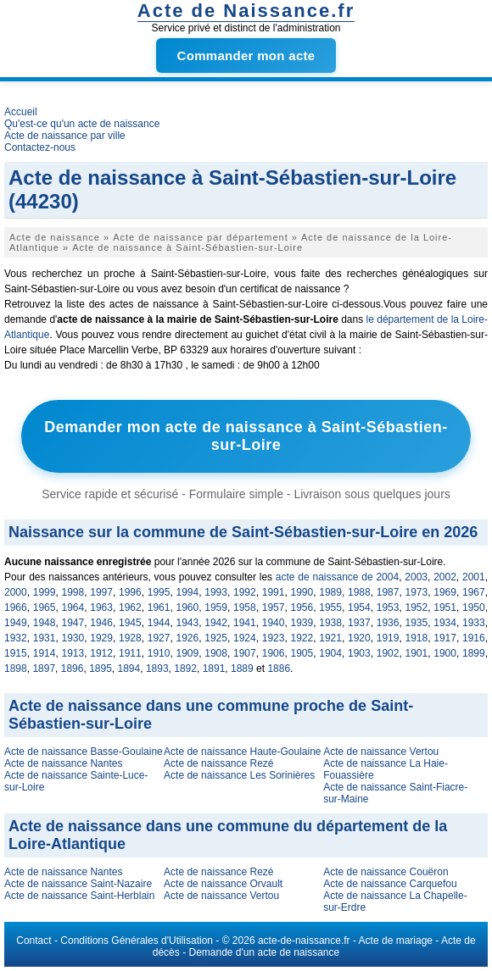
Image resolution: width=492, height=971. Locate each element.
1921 (330, 638)
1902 (388, 653)
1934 (444, 623)
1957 (273, 607)
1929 (101, 638)
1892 (185, 668)
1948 (44, 623)
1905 (302, 653)
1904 (330, 653)
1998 (73, 592)
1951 (444, 607)
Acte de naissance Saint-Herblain (79, 896)
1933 (473, 623)
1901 (416, 653)
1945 (130, 623)
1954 (359, 607)
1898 (15, 668)
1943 (187, 623)
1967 (473, 592)
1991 (273, 592)
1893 (157, 668)
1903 (359, 653)
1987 (388, 592)
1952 (416, 607)
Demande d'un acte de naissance (263, 952)
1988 (359, 592)
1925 (215, 638)
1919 (388, 638)
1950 (473, 607)
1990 (302, 592)
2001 (473, 577)
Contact (33, 940)
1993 (215, 592)
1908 (215, 653)
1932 (15, 638)
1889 (242, 668)
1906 (273, 653)
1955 (330, 607)
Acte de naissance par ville (65, 135)
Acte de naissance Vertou (381, 751)
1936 (388, 623)
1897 (43, 668)
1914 (44, 653)
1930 (73, 638)
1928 (130, 638)
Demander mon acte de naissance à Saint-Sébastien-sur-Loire (246, 436)
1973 (416, 592)
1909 (187, 653)
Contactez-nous (39, 147)
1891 (214, 668)
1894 (129, 668)
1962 (130, 607)
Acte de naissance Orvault (223, 884)
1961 (159, 607)
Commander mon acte (246, 55)
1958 (244, 607)
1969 (444, 592)
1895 (100, 668)
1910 (159, 653)
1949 (15, 623)
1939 (302, 623)
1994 (187, 592)
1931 (44, 638)
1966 (15, 607)
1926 (187, 638)
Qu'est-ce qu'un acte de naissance (81, 124)
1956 (302, 607)
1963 (101, 607)
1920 (359, 638)
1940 (273, 623)
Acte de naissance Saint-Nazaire (78, 884)
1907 (244, 653)
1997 (101, 592)
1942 (215, 623)
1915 (15, 653)
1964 (73, 607)
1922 (302, 638)
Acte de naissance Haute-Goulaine (242, 751)
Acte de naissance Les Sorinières (239, 775)
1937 (359, 623)
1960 (187, 607)
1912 (101, 653)
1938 (330, 623)
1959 (215, 607)
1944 (159, 623)
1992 (244, 592)
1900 (444, 653)
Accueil (20, 112)
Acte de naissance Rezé (218, 763)
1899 (473, 653)
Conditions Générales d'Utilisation (136, 940)
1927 (159, 638)
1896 (72, 668)
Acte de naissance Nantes (63, 763)
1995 (159, 592)
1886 (278, 668)
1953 (388, 607)
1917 (444, 638)
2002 (444, 577)
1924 (244, 638)
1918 (416, 638)
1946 (101, 623)
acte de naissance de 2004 (337, 577)
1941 (244, 623)
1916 (473, 638)
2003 (416, 577)
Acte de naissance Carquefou (389, 884)
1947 (73, 623)
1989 (330, 592)
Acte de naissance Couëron (385, 872)
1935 (416, 623)
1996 (130, 592)
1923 (273, 638)
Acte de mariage (396, 940)
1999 (44, 592)
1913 (73, 653)
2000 (15, 592)
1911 (130, 653)
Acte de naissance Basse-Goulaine (83, 751)
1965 (44, 607)
